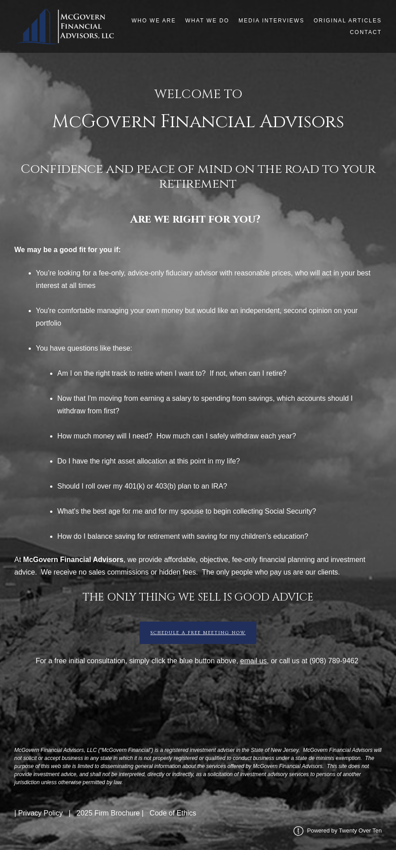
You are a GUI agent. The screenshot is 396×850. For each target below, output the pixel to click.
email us (253, 661)
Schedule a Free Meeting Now (198, 632)
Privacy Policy (40, 813)
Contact (366, 32)
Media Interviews (271, 20)
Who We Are (154, 20)
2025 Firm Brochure (108, 813)
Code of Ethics (172, 813)
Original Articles (348, 20)
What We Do (207, 20)
